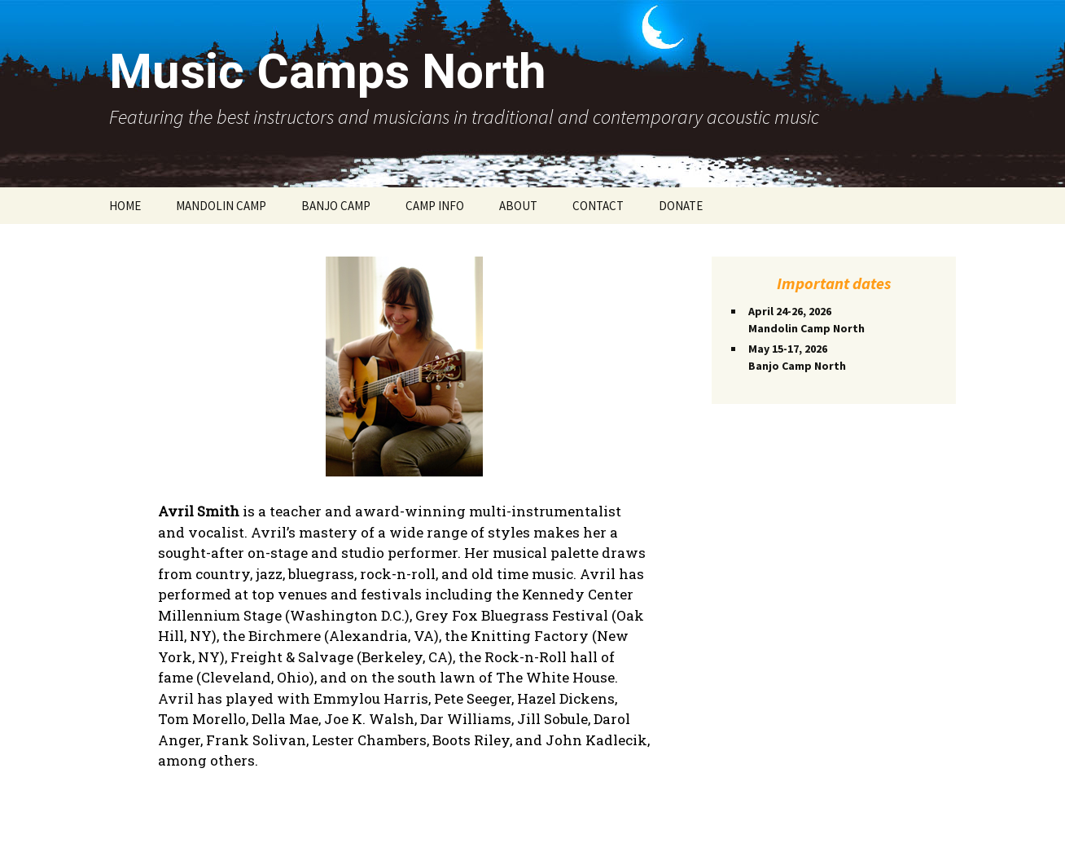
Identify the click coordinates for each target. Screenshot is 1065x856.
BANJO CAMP (335, 205)
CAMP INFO (434, 205)
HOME (125, 205)
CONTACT (598, 205)
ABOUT (518, 205)
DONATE (681, 205)
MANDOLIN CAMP (221, 205)
